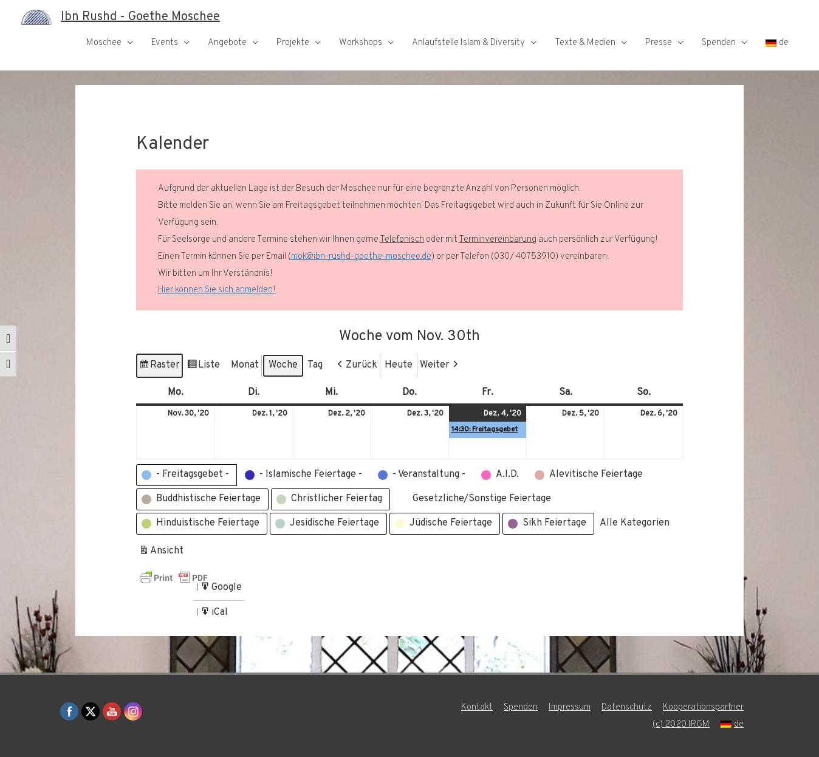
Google (221, 589)
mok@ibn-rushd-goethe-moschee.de (361, 256)
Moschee (104, 43)
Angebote (227, 43)
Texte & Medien (585, 43)
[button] (356, 366)
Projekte (292, 43)
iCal (215, 614)
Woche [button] (283, 365)
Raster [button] (159, 367)
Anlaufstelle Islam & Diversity (468, 43)
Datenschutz (626, 707)
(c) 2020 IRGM (681, 724)
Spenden (719, 43)
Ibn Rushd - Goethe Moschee (140, 17)
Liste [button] (203, 367)
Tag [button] (315, 365)
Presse (658, 43)
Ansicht (163, 553)
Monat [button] (245, 365)
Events (164, 43)
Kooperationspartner (703, 707)
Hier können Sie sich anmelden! (217, 290)
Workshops (360, 43)
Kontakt (477, 707)
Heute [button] (399, 365)
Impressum (570, 707)
